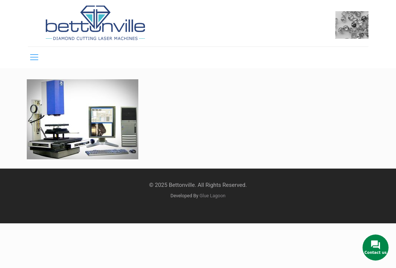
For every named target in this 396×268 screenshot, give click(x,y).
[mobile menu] (34, 57)
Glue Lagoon (213, 195)
